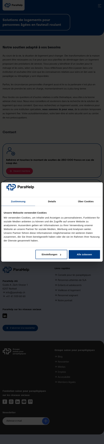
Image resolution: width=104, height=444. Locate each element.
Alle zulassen (84, 254)
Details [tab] (52, 201)
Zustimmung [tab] (18, 201)
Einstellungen (51, 254)
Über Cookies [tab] (86, 201)
